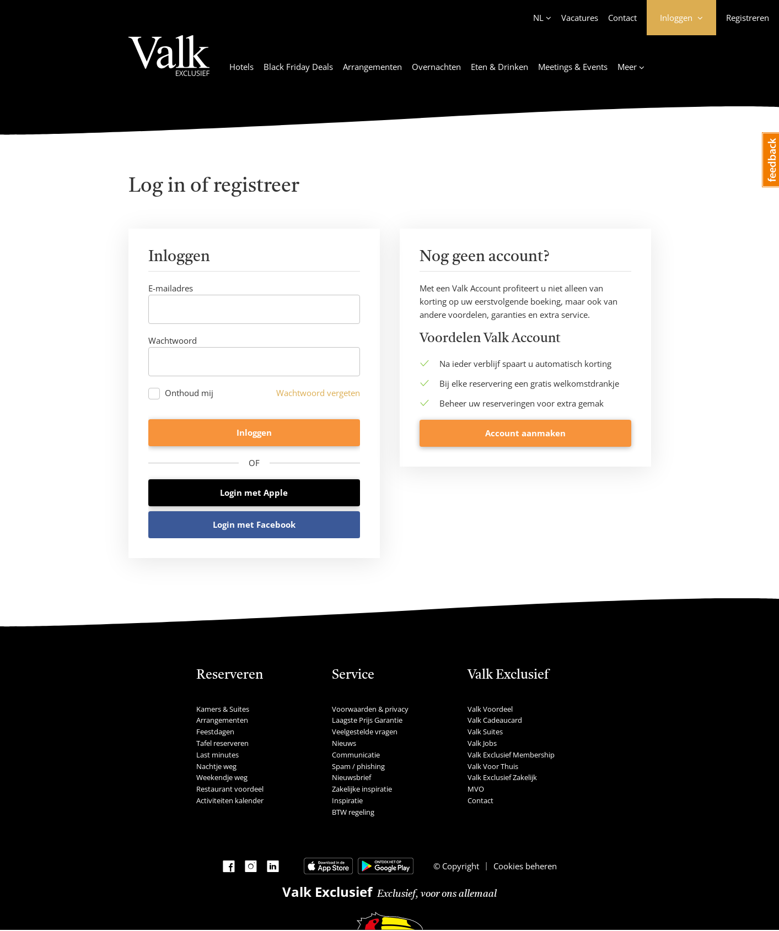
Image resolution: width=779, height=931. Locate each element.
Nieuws (344, 744)
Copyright (459, 866)
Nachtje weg (216, 767)
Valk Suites (485, 733)
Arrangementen (372, 66)
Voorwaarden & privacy (370, 710)
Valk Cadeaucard (495, 721)
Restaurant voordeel (230, 790)
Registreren (747, 17)
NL (538, 17)
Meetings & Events (573, 66)
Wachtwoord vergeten (318, 392)
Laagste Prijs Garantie (367, 721)
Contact (622, 17)
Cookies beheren (525, 866)
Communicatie (356, 755)
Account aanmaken (525, 525)
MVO (476, 790)
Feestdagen (215, 733)
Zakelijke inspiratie (362, 790)
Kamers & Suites (222, 710)
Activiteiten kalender (230, 801)
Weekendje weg (222, 778)
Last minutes (217, 755)
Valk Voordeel (490, 710)
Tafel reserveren (222, 744)
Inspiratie (347, 801)
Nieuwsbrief (351, 778)
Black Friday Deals (298, 66)
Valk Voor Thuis (493, 767)
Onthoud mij (189, 393)
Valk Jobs (482, 744)
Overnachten (436, 66)
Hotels (241, 66)
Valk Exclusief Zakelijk (502, 778)
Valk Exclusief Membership (511, 755)
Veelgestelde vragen (364, 733)
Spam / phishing (358, 767)
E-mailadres (170, 288)
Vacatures (579, 17)
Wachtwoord (172, 340)
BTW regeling (353, 813)
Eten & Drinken (499, 66)
